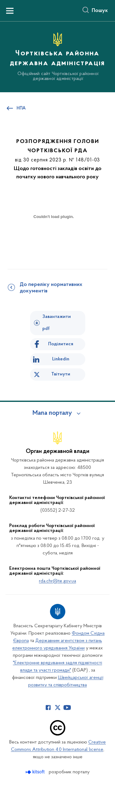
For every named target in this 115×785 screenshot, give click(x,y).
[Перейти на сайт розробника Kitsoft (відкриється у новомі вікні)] (36, 772)
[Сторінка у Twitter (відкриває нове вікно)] (57, 707)
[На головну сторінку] (57, 56)
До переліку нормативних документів (51, 288)
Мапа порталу (52, 413)
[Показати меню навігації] (9, 10)
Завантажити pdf (56, 322)
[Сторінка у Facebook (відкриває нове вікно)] (48, 707)
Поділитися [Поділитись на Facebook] (60, 344)
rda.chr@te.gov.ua (57, 581)
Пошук (100, 11)
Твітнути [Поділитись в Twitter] (60, 374)
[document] (54, 238)
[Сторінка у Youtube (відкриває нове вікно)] (67, 707)
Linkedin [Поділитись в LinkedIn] (60, 359)
